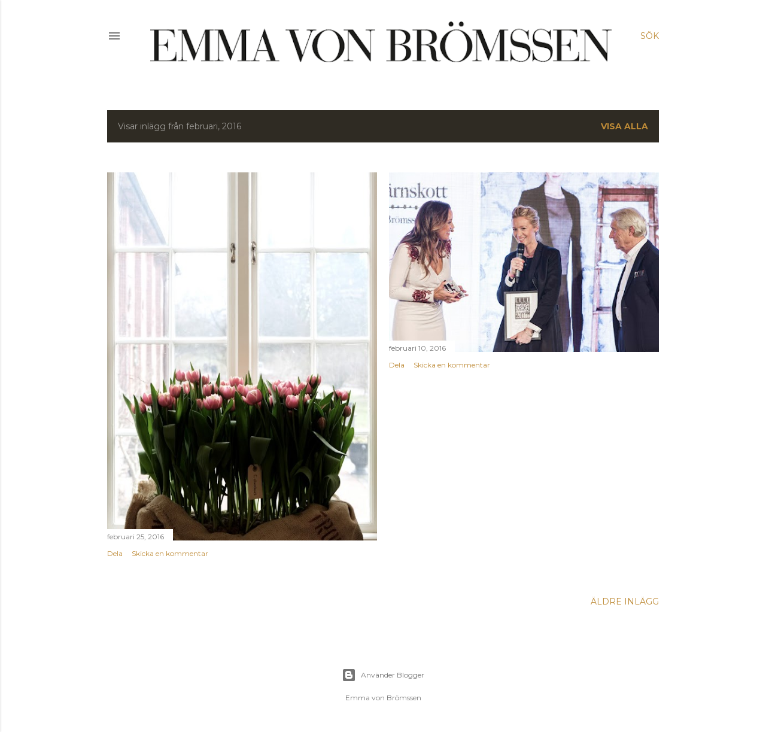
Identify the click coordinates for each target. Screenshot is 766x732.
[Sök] (649, 36)
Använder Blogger (383, 675)
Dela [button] (115, 553)
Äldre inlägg (625, 601)
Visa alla (624, 126)
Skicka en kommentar (170, 553)
